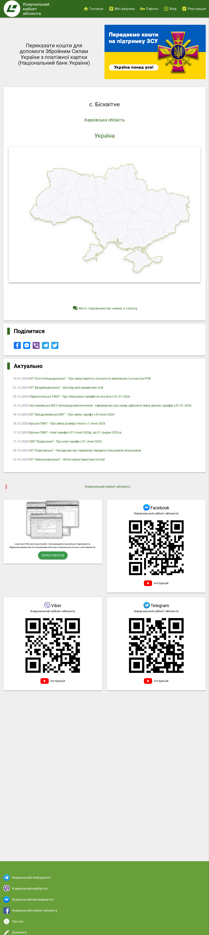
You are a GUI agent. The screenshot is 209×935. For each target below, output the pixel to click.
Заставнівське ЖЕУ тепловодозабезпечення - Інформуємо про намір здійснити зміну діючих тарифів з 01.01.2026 (102, 405)
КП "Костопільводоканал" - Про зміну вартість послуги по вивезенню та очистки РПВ (82, 378)
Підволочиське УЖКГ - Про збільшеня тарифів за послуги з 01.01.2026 (71, 396)
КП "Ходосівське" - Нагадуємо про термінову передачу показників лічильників (77, 450)
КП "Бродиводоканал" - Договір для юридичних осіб (58, 387)
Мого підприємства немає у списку (105, 308)
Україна (104, 135)
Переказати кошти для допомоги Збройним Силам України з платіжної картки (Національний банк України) (54, 54)
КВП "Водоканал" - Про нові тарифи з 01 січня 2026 (57, 441)
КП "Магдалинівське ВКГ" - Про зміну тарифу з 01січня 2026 (63, 414)
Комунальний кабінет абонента (107, 486)
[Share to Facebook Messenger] (27, 348)
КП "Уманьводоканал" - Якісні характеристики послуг (59, 459)
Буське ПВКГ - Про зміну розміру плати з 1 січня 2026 (59, 423)
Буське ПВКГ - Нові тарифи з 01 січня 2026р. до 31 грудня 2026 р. (67, 432)
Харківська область (104, 120)
